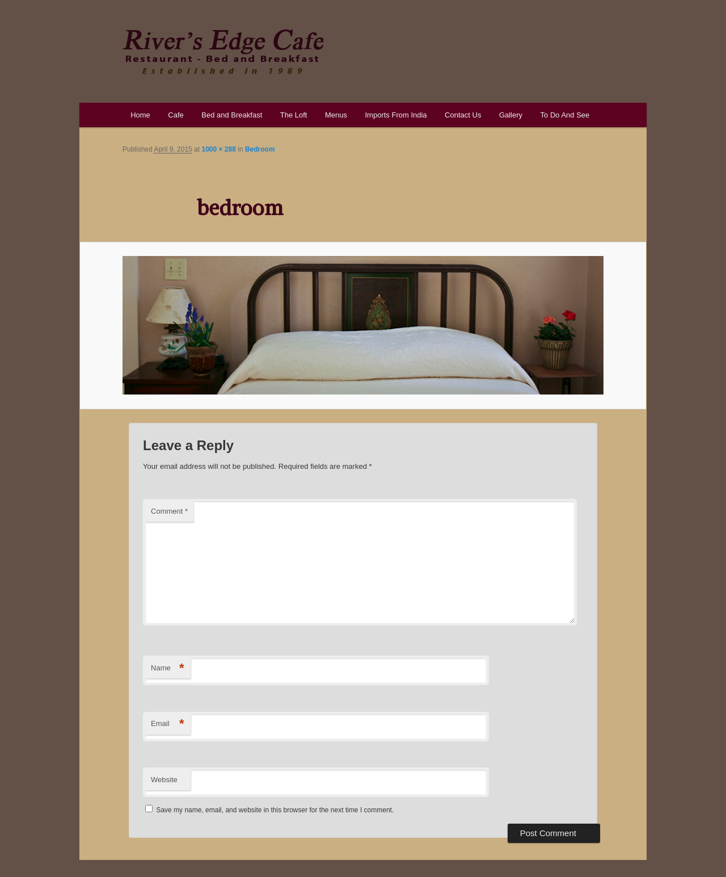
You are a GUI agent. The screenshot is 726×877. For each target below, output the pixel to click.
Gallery (510, 115)
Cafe (175, 115)
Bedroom (260, 149)
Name (167, 668)
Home (140, 115)
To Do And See (565, 115)
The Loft (293, 115)
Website (164, 779)
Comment (169, 511)
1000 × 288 (218, 149)
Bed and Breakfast (231, 115)
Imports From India (396, 115)
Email (167, 724)
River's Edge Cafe (223, 52)
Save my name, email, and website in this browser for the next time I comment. (275, 810)
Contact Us (463, 115)
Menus (336, 115)
